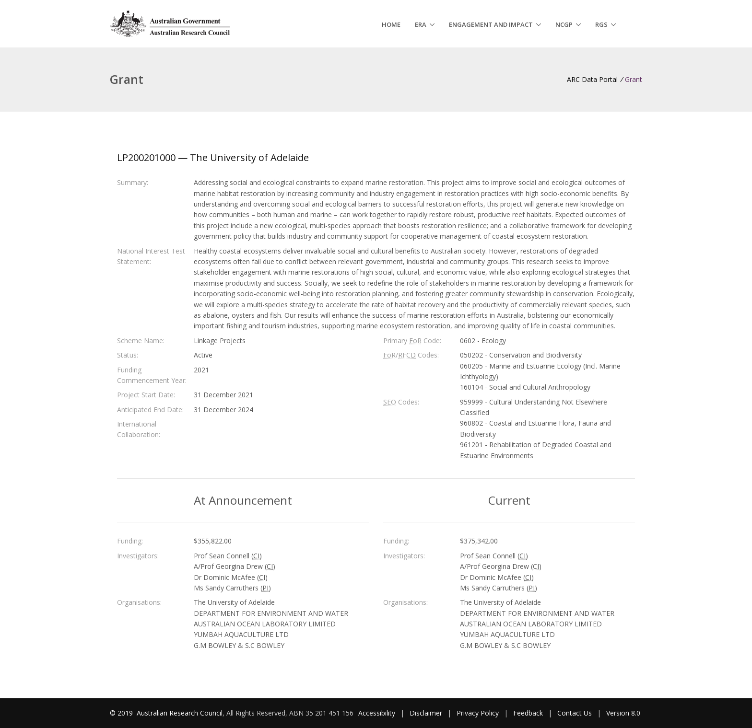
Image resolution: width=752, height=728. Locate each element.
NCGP (564, 24)
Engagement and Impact (491, 24)
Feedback (528, 712)
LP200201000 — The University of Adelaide (213, 157)
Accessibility (376, 712)
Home (391, 24)
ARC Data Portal (592, 79)
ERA (420, 24)
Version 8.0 (623, 712)
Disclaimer (426, 712)
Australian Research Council (180, 712)
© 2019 (122, 712)
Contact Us (574, 712)
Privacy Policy (478, 712)
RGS (601, 24)
